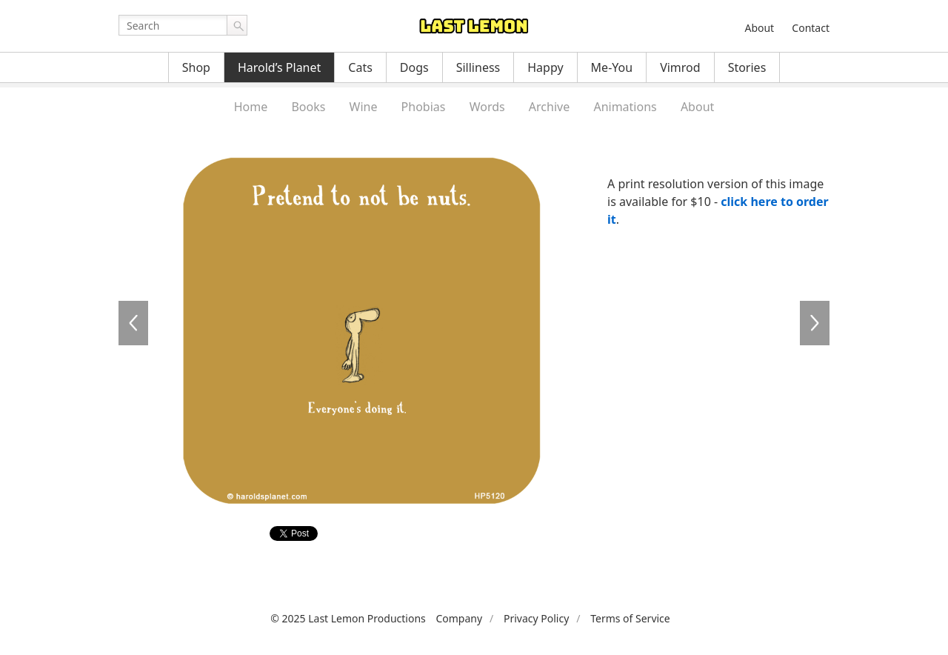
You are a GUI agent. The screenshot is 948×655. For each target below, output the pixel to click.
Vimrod (680, 67)
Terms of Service (630, 618)
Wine (364, 107)
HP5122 (815, 323)
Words (487, 107)
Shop (196, 67)
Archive (549, 107)
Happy (545, 67)
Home (251, 107)
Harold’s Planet (279, 67)
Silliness (478, 67)
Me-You (612, 67)
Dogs (414, 67)
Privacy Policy (536, 618)
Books (308, 107)
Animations (624, 107)
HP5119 (133, 323)
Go (237, 25)
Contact (811, 28)
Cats (360, 67)
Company (458, 618)
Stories (747, 67)
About (759, 28)
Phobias (423, 107)
